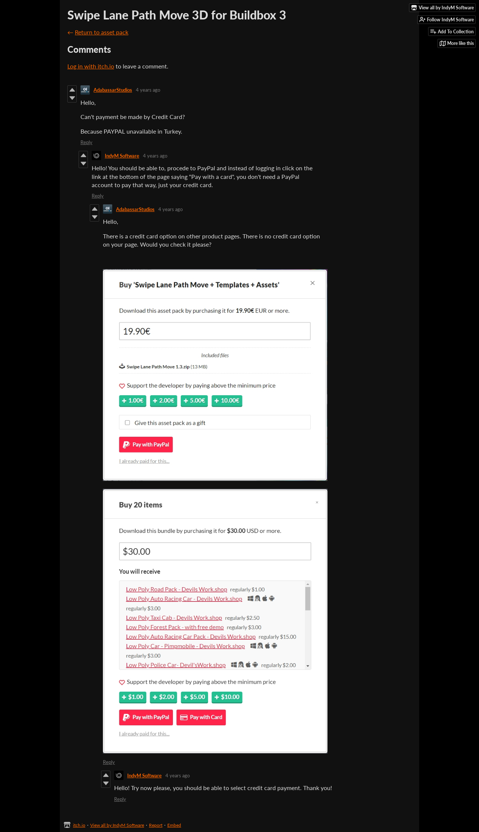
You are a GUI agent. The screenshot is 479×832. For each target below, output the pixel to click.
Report (155, 825)
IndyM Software (122, 156)
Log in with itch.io (90, 66)
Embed (174, 825)
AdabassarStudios (113, 90)
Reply (86, 142)
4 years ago (148, 90)
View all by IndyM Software (117, 825)
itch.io (79, 825)
